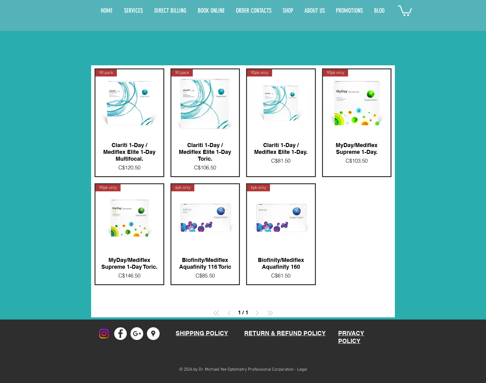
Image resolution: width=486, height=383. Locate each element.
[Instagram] (104, 333)
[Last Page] (270, 313)
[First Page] (216, 313)
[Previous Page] (229, 313)
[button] (405, 10)
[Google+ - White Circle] (136, 333)
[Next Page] (257, 313)
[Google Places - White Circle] (153, 333)
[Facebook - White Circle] (120, 333)
